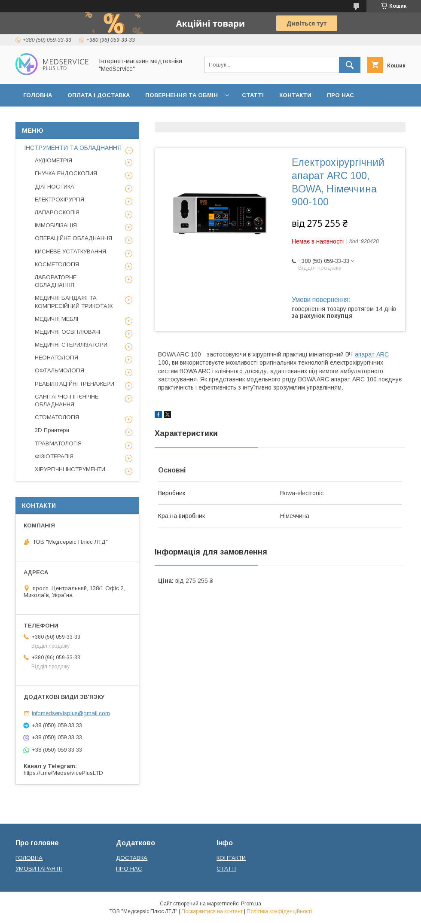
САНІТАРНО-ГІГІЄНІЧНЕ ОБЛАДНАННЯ (66, 400)
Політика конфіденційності (279, 911)
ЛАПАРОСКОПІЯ (57, 212)
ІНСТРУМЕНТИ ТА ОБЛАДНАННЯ (73, 147)
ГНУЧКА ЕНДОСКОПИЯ (66, 173)
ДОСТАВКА (131, 858)
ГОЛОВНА (37, 95)
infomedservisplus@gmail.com (71, 713)
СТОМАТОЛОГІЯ (57, 417)
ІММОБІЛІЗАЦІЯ (56, 225)
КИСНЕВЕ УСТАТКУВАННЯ (70, 251)
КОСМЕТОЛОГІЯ (57, 264)
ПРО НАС (340, 95)
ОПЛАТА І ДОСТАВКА (98, 95)
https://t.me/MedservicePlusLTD (63, 773)
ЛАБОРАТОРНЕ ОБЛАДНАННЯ (55, 281)
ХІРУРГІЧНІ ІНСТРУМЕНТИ (70, 469)
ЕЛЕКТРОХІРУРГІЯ (59, 199)
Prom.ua (251, 904)
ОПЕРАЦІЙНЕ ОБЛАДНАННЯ (73, 238)
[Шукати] (349, 65)
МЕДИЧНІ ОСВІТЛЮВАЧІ (67, 332)
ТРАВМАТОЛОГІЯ (58, 443)
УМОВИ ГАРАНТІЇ (38, 868)
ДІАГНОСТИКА (54, 186)
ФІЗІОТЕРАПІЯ (54, 456)
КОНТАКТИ (295, 95)
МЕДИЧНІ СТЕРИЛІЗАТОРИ (71, 344)
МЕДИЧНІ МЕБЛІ (56, 319)
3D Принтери (52, 430)
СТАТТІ (253, 95)
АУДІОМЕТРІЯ (53, 160)
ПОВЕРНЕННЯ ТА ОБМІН (181, 95)
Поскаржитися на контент (212, 911)
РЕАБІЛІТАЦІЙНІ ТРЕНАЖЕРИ (74, 384)
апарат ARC (372, 354)
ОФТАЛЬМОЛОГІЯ (59, 370)
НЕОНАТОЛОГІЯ (56, 357)
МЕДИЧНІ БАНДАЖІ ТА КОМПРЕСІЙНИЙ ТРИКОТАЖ (74, 302)
